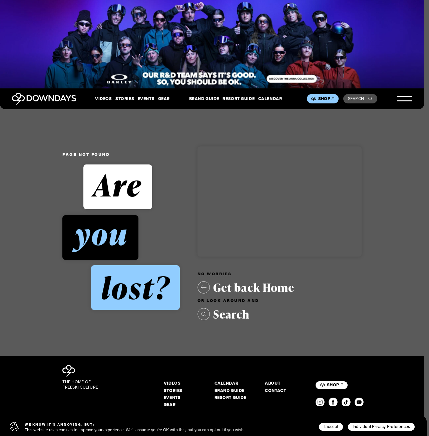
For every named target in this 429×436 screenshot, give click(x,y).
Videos (103, 98)
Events (146, 98)
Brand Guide (204, 98)
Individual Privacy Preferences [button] (381, 426)
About (272, 383)
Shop (326, 99)
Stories (124, 98)
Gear (164, 98)
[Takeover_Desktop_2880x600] (212, 44)
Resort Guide (239, 98)
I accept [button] (331, 426)
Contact (275, 390)
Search (360, 99)
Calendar (270, 98)
